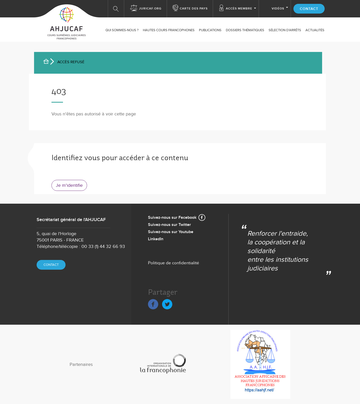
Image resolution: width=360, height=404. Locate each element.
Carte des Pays (194, 8)
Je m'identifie (69, 185)
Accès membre (239, 8)
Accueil (48, 62)
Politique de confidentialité (173, 263)
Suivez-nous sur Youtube (170, 232)
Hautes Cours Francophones (169, 30)
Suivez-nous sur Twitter (169, 224)
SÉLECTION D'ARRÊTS (285, 30)
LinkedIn (155, 239)
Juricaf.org (150, 8)
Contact (309, 9)
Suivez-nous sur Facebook (172, 217)
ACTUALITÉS (314, 30)
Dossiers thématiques (245, 30)
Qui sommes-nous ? (122, 30)
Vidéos (278, 8)
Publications (210, 30)
